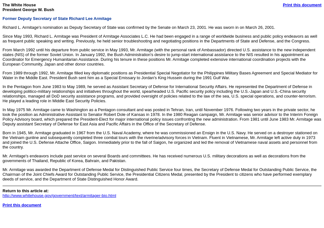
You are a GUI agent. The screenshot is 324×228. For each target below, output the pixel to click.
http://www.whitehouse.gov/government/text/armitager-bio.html (59, 195)
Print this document (302, 5)
